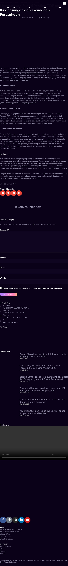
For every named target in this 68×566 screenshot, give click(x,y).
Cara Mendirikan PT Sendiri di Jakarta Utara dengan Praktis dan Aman (42, 400)
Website (3, 278)
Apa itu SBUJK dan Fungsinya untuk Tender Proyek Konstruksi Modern (42, 412)
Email (2, 268)
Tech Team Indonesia (8, 562)
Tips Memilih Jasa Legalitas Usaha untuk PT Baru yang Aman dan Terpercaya (42, 389)
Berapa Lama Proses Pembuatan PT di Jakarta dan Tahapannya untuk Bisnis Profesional (43, 378)
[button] (64, 3)
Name (3, 257)
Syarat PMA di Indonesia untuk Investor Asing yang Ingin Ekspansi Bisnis (43, 355)
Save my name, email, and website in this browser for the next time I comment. (32, 288)
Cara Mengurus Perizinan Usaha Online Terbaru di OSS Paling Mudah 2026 (40, 366)
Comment (4, 230)
